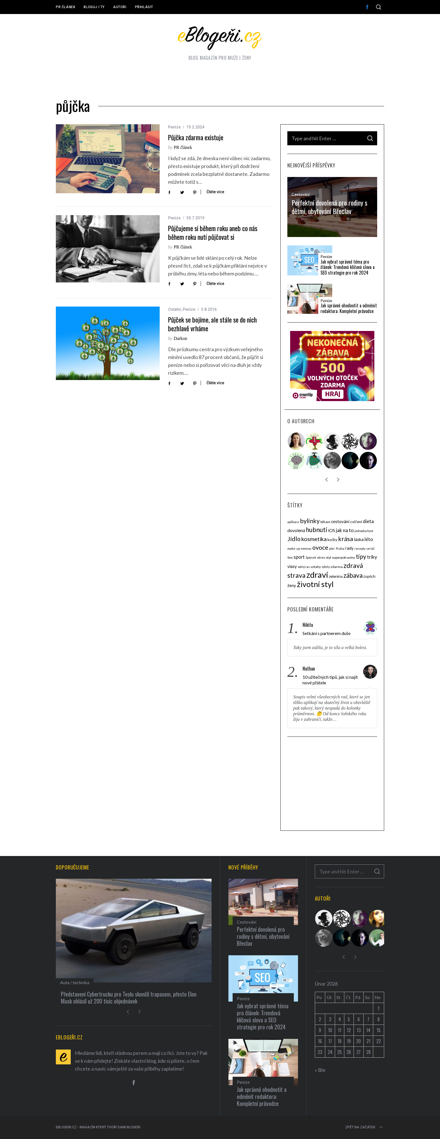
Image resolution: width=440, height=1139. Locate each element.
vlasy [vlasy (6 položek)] (292, 566)
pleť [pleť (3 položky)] (332, 548)
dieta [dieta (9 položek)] (368, 521)
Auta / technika (74, 982)
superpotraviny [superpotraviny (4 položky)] (343, 557)
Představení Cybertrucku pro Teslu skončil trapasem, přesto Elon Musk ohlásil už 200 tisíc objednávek (128, 997)
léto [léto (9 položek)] (369, 539)
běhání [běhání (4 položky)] (325, 522)
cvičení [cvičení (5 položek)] (356, 521)
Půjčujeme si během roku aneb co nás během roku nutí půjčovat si (212, 232)
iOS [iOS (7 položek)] (331, 530)
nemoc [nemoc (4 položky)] (306, 548)
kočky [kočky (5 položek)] (332, 539)
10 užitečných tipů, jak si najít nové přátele (330, 679)
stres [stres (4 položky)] (321, 557)
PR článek (65, 7)
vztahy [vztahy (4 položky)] (316, 567)
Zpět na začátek (364, 1127)
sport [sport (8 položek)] (299, 557)
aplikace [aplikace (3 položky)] (293, 522)
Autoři (120, 7)
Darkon (180, 338)
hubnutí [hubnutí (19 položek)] (316, 529)
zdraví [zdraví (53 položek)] (317, 574)
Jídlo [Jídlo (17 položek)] (294, 538)
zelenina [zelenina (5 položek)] (336, 576)
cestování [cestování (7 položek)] (340, 521)
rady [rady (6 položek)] (349, 548)
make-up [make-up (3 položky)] (293, 548)
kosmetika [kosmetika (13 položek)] (314, 539)
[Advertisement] (332, 784)
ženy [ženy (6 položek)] (291, 585)
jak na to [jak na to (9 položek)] (345, 530)
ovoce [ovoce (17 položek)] (320, 547)
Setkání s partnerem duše (326, 633)
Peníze (174, 127)
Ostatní (174, 309)
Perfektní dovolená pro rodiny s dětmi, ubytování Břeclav (329, 206)
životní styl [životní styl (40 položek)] (315, 584)
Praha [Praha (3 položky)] (340, 548)
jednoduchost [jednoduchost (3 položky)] (363, 531)
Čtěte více (215, 192)
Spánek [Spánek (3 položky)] (311, 557)
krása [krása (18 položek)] (345, 538)
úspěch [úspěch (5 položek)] (369, 576)
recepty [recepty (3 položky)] (359, 548)
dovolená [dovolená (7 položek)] (296, 530)
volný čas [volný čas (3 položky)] (304, 567)
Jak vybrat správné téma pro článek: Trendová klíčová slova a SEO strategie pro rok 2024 (347, 267)
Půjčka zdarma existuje (195, 137)
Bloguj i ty (94, 7)
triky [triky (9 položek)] (372, 557)
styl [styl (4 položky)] (328, 557)
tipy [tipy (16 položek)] (361, 556)
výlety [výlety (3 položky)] (326, 567)
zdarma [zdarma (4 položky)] (337, 567)
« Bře (320, 1070)
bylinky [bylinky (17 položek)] (310, 520)
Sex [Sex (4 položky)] (290, 557)
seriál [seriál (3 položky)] (370, 548)
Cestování (301, 194)
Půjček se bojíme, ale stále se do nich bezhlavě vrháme (212, 324)
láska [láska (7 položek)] (359, 539)
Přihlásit (144, 7)
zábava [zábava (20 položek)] (353, 575)
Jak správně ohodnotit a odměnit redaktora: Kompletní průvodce (348, 308)
